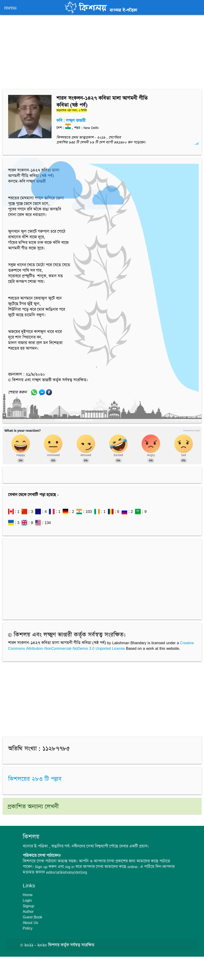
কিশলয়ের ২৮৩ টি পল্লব (35, 779)
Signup (28, 906)
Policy (28, 928)
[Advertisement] (102, 52)
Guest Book (32, 917)
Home (28, 895)
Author (28, 911)
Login (27, 900)
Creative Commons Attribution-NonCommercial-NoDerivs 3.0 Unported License (101, 645)
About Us (30, 922)
